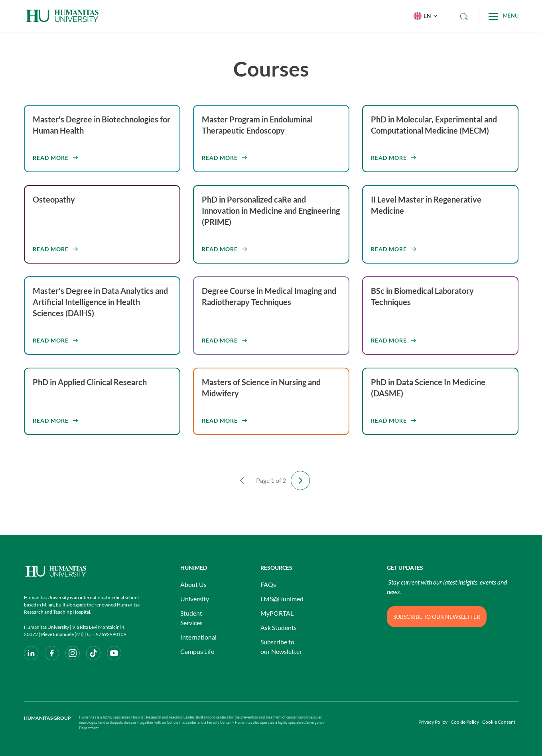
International (198, 637)
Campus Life (197, 651)
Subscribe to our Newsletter (281, 646)
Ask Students (278, 627)
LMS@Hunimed (282, 598)
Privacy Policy (432, 722)
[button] (424, 16)
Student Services (191, 617)
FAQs (268, 584)
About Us (193, 584)
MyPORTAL (277, 613)
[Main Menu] (503, 16)
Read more (51, 157)
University (194, 598)
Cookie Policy (465, 722)
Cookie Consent (498, 722)
